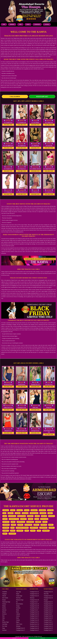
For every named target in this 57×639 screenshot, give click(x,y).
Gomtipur (38, 521)
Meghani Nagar (34, 513)
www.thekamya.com (29, 636)
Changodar (4, 593)
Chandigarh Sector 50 (34, 612)
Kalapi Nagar (28, 524)
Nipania (17, 593)
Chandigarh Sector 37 (48, 603)
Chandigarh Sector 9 (48, 614)
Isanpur (13, 524)
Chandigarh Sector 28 (34, 628)
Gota (4, 513)
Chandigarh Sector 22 (20, 628)
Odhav (3, 618)
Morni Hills (46, 593)
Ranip (12, 527)
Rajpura (17, 622)
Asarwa (12, 510)
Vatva (39, 530)
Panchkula (18, 607)
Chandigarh (37, 24)
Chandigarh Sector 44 (34, 620)
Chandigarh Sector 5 (48, 620)
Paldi (3, 620)
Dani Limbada (5, 597)
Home (4, 24)
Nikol (3, 616)
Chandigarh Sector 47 (34, 630)
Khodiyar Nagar (5, 622)
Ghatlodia (50, 510)
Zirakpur (18, 605)
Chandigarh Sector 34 (48, 591)
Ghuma (13, 521)
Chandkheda (12, 533)
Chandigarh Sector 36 (34, 614)
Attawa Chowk (19, 624)
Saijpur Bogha (43, 527)
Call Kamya (15, 96)
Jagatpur (18, 513)
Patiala (17, 618)
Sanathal (51, 527)
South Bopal (4, 624)
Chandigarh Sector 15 (34, 622)
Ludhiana (18, 614)
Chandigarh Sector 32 (48, 609)
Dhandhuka (34, 510)
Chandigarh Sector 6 (34, 609)
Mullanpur (18, 626)
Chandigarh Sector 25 (34, 616)
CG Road (27, 510)
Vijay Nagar (18, 591)
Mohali (17, 609)
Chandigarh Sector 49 (34, 605)
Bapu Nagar (6, 521)
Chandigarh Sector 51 (48, 630)
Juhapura (20, 524)
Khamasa (36, 524)
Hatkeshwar (6, 524)
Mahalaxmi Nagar (19, 599)
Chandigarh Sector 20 (34, 607)
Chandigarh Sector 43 (34, 595)
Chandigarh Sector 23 (48, 618)
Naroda (50, 513)
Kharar (17, 612)
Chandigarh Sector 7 (34, 601)
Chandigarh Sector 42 (34, 591)
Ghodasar (4, 603)
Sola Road (4, 630)
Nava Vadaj (4, 626)
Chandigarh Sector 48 (34, 599)
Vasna (26, 530)
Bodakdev (19, 510)
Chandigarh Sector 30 (48, 616)
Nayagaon (46, 599)
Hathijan (4, 605)
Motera (51, 524)
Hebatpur (10, 513)
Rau (17, 601)
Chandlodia (4, 591)
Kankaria (4, 607)
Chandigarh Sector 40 (48, 624)
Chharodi (4, 595)
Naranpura (42, 513)
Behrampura (46, 530)
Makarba (4, 612)
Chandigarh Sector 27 (48, 612)
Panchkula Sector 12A (34, 624)
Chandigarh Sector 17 (20, 630)
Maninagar (25, 513)
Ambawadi (12, 24)
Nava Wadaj (5, 527)
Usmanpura (19, 530)
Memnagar (43, 524)
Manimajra (32, 597)
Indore (28, 24)
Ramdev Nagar (34, 527)
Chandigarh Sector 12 (48, 607)
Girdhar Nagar (21, 521)
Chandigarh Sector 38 (48, 597)
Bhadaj (4, 533)
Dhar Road (18, 597)
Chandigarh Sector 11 (34, 618)
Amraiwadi (5, 510)
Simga (3, 628)
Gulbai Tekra (30, 521)
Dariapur (4, 599)
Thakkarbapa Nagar (6, 601)
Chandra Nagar (19, 595)
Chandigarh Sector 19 (34, 626)
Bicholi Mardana (19, 603)
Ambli (20, 24)
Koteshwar (4, 614)
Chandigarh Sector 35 (34, 593)
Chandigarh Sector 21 (48, 622)
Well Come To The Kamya (28, 31)
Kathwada (4, 609)
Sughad (12, 530)
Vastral (33, 530)
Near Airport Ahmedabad (22, 527)
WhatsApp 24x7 (42, 96)
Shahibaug (5, 530)
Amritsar (18, 616)
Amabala (18, 620)
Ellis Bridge (42, 510)
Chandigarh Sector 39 (48, 628)
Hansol (45, 521)
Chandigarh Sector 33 (48, 605)
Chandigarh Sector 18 (34, 603)
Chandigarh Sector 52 (48, 601)
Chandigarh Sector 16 (48, 595)
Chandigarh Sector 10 (48, 626)
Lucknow (47, 24)
